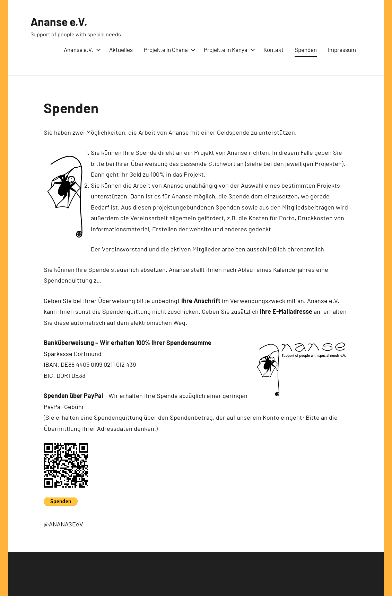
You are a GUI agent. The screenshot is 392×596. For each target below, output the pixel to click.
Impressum (342, 49)
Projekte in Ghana (168, 49)
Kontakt (273, 49)
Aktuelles (121, 49)
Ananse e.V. (59, 21)
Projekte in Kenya (228, 49)
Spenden (306, 49)
